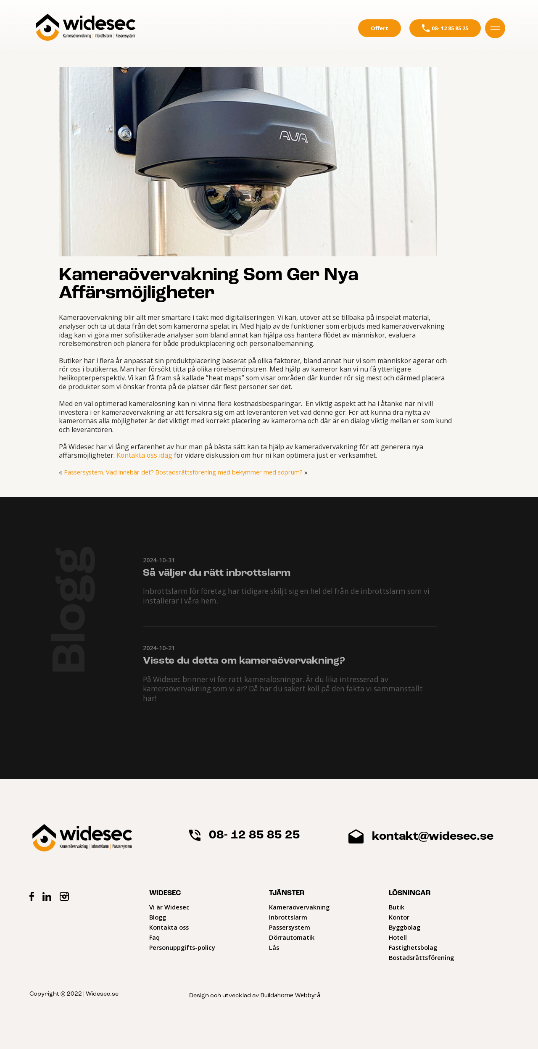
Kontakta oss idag (144, 455)
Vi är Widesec (169, 907)
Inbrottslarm (288, 917)
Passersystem (289, 927)
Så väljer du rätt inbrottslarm (216, 573)
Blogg (157, 917)
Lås (274, 947)
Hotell (398, 937)
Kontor (399, 917)
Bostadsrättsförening (421, 957)
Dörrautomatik (291, 937)
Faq (154, 937)
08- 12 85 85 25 (445, 28)
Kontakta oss (169, 927)
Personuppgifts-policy (182, 947)
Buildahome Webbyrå (290, 995)
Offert (379, 28)
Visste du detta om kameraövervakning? (244, 661)
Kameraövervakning (299, 907)
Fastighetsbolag (413, 947)
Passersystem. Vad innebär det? (108, 472)
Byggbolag (404, 927)
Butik (396, 907)
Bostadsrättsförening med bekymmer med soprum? (227, 472)
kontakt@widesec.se (420, 836)
